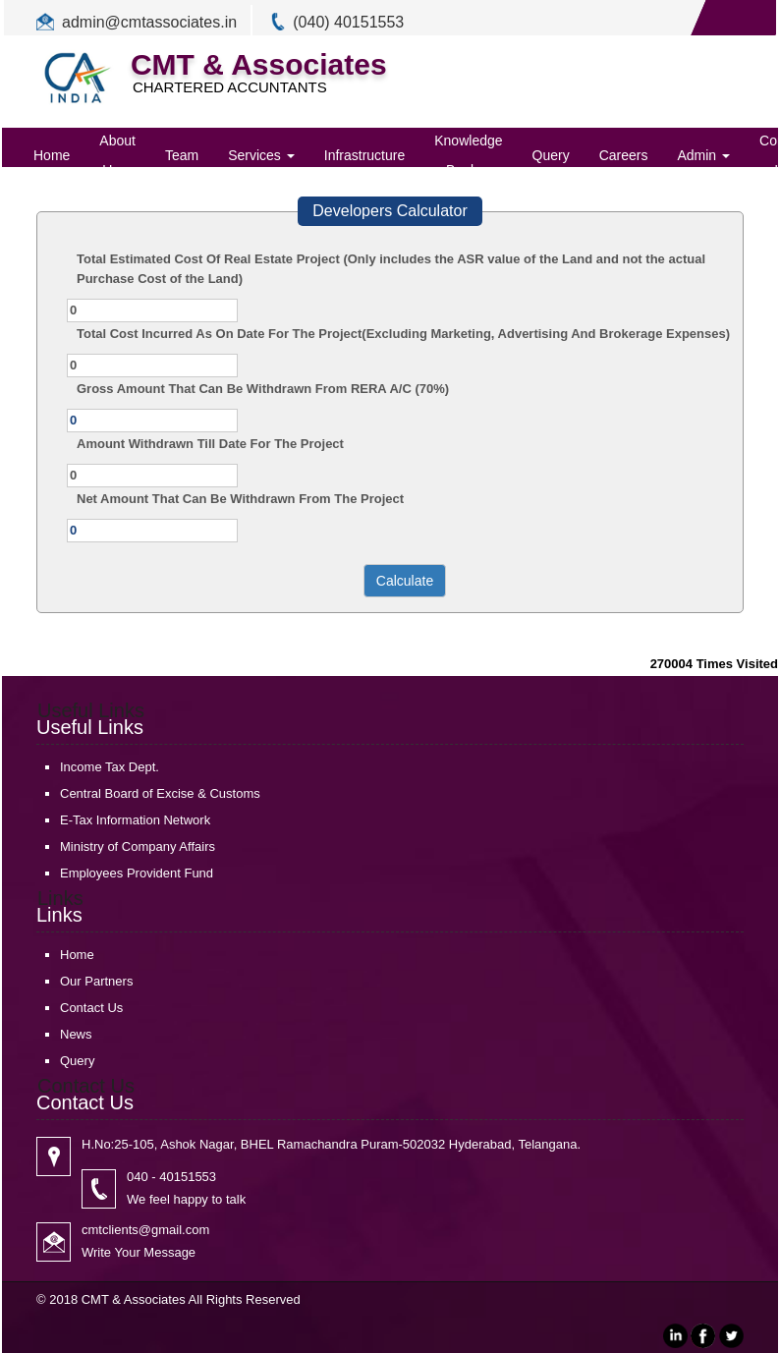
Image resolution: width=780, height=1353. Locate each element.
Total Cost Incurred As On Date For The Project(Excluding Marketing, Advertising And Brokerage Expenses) (403, 333)
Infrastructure (364, 155)
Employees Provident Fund (136, 873)
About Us (117, 155)
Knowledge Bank (468, 155)
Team (181, 155)
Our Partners (96, 981)
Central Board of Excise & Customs (160, 793)
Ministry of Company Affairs (137, 846)
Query (551, 155)
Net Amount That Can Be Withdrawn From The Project (240, 498)
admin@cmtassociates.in (149, 22)
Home (51, 155)
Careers (623, 155)
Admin (703, 155)
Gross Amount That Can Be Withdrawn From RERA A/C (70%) (263, 388)
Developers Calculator (389, 210)
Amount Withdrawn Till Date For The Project (210, 443)
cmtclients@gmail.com (145, 1229)
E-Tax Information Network (135, 820)
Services (261, 155)
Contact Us (91, 1007)
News (76, 1034)
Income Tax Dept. (109, 767)
